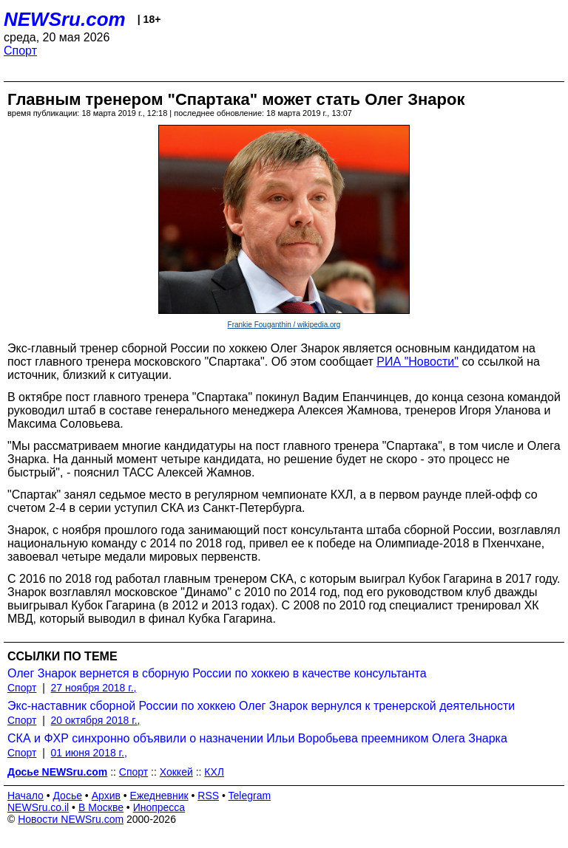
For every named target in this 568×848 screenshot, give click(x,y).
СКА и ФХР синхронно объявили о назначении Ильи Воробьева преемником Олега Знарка (257, 738)
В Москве (101, 807)
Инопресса (159, 807)
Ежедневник (159, 795)
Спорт (20, 50)
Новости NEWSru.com (71, 819)
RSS (208, 795)
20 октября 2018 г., (96, 720)
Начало (25, 795)
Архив (106, 795)
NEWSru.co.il (38, 807)
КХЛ (214, 772)
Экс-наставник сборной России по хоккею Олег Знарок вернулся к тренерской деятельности (261, 706)
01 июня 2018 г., (89, 753)
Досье (67, 795)
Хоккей (176, 772)
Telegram (250, 795)
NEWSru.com (65, 19)
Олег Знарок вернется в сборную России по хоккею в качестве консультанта (217, 673)
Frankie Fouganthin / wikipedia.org (284, 325)
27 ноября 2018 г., (94, 688)
